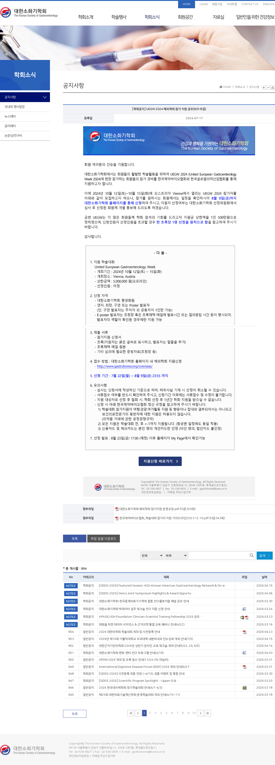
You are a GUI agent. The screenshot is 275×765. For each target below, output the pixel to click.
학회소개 (85, 17)
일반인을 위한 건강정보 (255, 17)
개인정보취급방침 (79, 755)
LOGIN (204, 4)
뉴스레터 (10, 116)
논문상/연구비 (13, 135)
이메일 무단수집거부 (103, 755)
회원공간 (185, 17)
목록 (75, 539)
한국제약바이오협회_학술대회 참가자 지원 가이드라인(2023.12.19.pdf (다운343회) (170, 518)
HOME (186, 4)
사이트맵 (232, 4)
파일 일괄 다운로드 (103, 539)
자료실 (218, 17)
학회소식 (152, 17)
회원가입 (217, 4)
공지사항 (10, 97)
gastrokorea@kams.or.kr (148, 751)
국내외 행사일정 (15, 107)
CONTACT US (250, 4)
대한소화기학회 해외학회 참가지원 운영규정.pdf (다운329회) (155, 509)
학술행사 (118, 17)
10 (194, 713)
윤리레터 (10, 126)
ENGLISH (268, 4)
